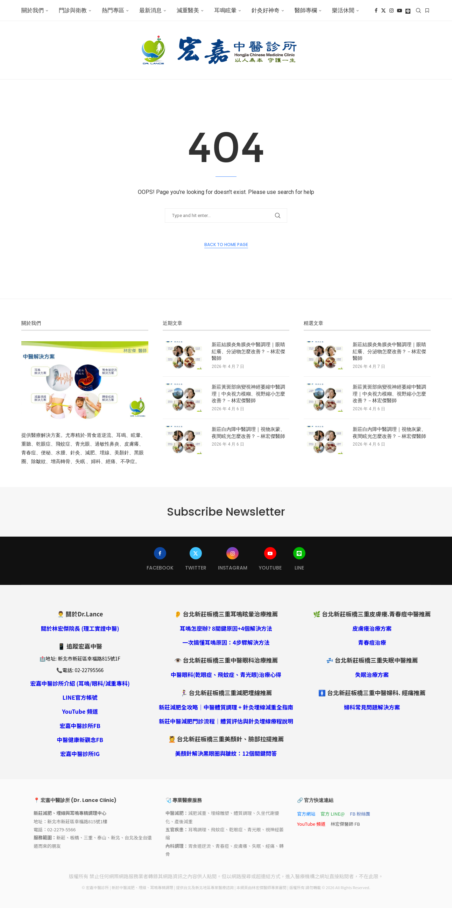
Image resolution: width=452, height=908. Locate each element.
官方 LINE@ (332, 813)
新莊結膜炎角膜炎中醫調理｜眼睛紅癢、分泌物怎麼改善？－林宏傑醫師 (248, 351)
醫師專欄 (306, 10)
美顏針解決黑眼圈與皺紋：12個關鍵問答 (226, 753)
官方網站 (306, 813)
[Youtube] (399, 10)
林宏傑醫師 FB (345, 823)
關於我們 (32, 10)
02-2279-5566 (61, 829)
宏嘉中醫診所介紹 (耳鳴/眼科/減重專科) (80, 683)
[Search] (418, 10)
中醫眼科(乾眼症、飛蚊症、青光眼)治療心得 (226, 674)
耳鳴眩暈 (225, 10)
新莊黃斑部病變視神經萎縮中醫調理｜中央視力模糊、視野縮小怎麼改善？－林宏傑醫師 (248, 394)
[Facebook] (376, 10)
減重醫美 (188, 10)
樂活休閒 (343, 10)
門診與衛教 (73, 10)
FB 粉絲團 (360, 813)
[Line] (407, 10)
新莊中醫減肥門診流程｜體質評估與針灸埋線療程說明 (226, 721)
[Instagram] (391, 10)
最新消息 (150, 10)
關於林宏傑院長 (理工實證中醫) (80, 628)
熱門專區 (113, 10)
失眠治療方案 (372, 674)
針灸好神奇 (266, 10)
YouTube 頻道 (80, 711)
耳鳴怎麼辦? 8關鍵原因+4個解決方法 (226, 628)
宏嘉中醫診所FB (80, 725)
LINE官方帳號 (79, 697)
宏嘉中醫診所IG (80, 753)
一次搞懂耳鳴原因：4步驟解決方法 (225, 642)
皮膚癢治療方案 (371, 628)
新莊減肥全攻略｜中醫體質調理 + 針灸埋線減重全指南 (226, 707)
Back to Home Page (226, 244)
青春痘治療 (372, 642)
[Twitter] (383, 10)
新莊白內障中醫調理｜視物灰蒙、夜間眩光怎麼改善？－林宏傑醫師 (248, 433)
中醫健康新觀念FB (80, 739)
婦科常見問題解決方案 (372, 707)
